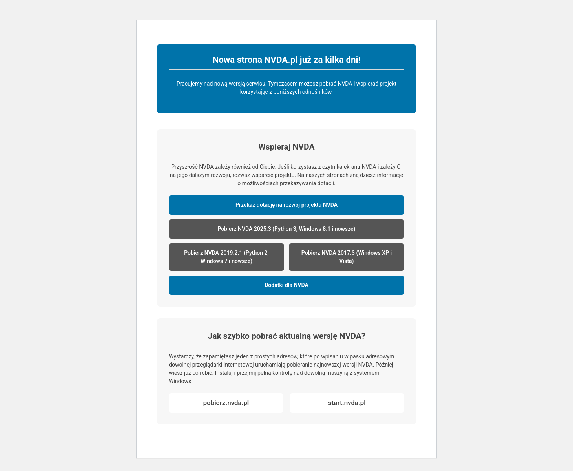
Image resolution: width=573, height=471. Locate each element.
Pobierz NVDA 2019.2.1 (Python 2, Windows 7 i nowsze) (226, 257)
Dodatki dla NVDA (286, 285)
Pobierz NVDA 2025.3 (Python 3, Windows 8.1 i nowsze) (287, 229)
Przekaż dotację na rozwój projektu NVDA (286, 205)
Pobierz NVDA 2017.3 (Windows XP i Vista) (346, 257)
